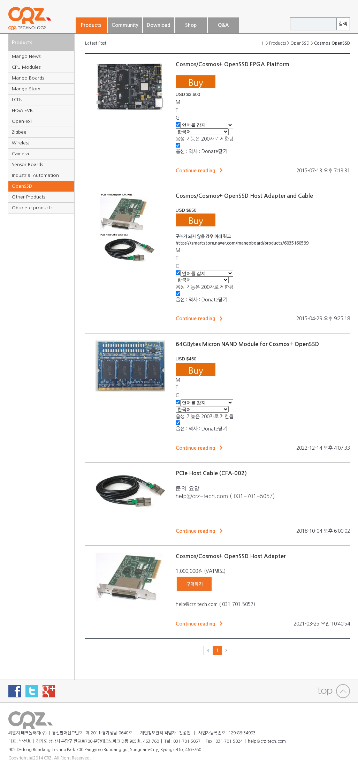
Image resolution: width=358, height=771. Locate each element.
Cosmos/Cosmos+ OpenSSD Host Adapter (230, 556)
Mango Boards (28, 78)
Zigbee (19, 132)
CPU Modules (26, 67)
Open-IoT (22, 121)
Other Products (28, 197)
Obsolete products (32, 207)
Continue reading (195, 170)
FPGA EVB (22, 110)
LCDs (17, 99)
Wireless (20, 143)
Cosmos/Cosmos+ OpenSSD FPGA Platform (232, 64)
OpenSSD (22, 186)
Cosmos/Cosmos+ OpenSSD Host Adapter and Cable (244, 196)
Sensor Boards (27, 164)
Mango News (26, 56)
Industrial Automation (35, 175)
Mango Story (26, 89)
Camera (20, 153)
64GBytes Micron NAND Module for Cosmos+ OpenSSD (247, 344)
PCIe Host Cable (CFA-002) (211, 473)
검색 (343, 24)
